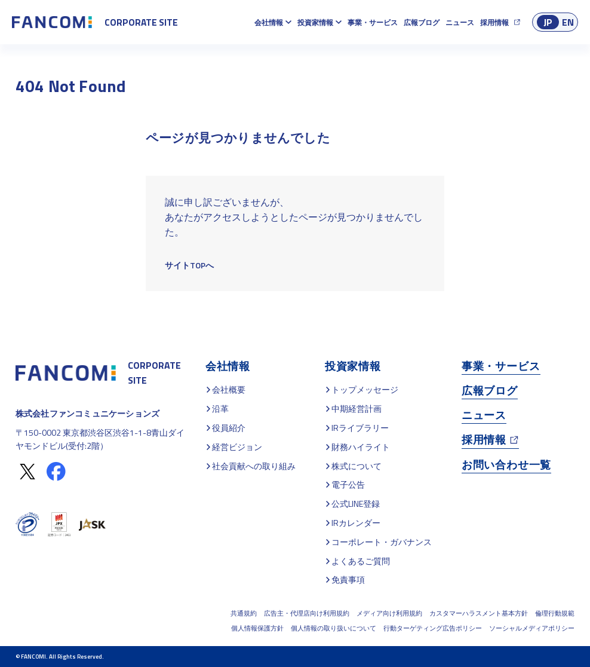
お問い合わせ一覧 (506, 465)
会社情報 (268, 22)
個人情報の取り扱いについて (333, 628)
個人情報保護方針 (257, 628)
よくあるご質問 (360, 561)
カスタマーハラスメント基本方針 (478, 613)
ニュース (459, 22)
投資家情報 (315, 22)
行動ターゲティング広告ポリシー (432, 628)
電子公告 (348, 484)
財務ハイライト (360, 446)
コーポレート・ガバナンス (381, 542)
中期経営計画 (356, 408)
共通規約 (244, 613)
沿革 (220, 408)
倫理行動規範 (554, 613)
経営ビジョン (237, 446)
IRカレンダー (355, 522)
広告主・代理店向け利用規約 (306, 613)
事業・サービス (373, 22)
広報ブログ (422, 22)
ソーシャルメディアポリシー (531, 628)
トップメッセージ (364, 389)
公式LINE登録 (355, 503)
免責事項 (348, 579)
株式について (356, 466)
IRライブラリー (360, 427)
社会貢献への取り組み (254, 466)
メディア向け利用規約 (389, 613)
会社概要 (228, 389)
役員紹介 (228, 427)
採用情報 (494, 22)
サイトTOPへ (189, 265)
